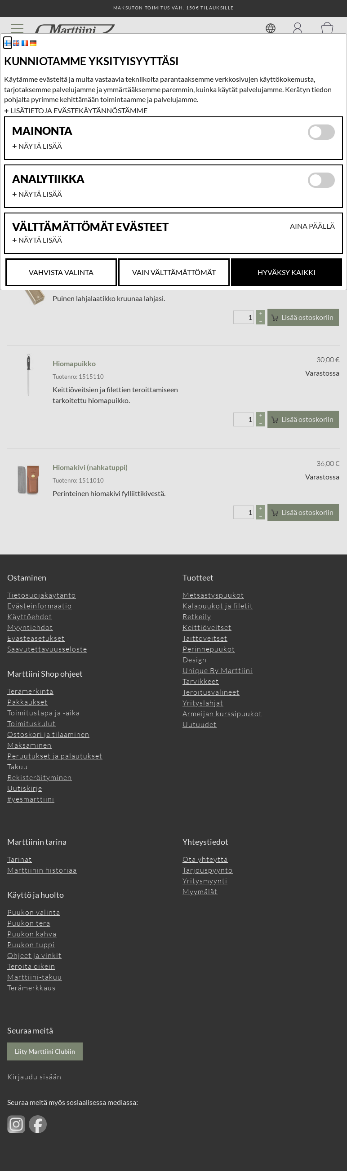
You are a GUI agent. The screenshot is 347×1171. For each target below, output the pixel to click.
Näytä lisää (40, 146)
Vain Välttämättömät (174, 272)
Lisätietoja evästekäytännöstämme (78, 110)
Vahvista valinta (61, 272)
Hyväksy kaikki (287, 272)
